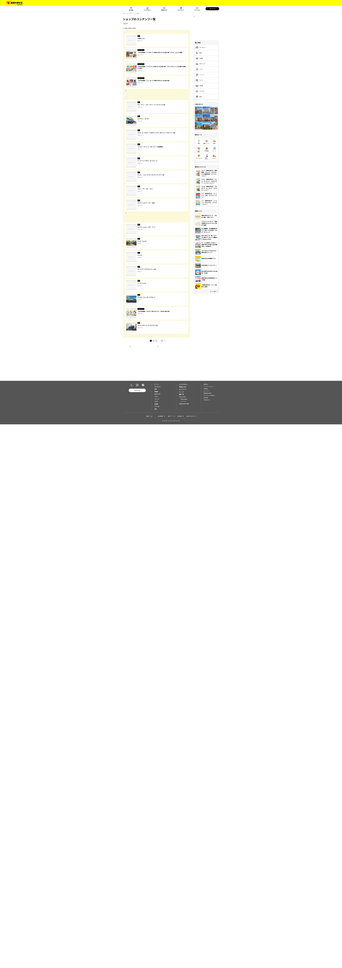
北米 (199, 53)
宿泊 (214, 143)
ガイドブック (181, 10)
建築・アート (206, 143)
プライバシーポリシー (209, 386)
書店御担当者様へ (208, 393)
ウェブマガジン (147, 10)
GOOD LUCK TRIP (184, 404)
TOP (124, 13)
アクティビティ (198, 158)
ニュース (181, 392)
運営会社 (206, 384)
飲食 (199, 143)
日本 (199, 96)
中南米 (199, 58)
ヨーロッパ (200, 47)
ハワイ (199, 69)
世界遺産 (207, 151)
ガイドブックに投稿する (209, 395)
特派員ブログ (164, 10)
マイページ (212, 9)
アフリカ (200, 91)
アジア (199, 80)
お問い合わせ (207, 400)
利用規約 (206, 389)
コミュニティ (197, 10)
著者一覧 (181, 394)
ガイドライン (207, 391)
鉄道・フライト (207, 158)
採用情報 (206, 398)
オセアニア (200, 63)
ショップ (214, 158)
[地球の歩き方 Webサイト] (14, 3)
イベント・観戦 (198, 151)
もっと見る (213, 291)
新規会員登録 (184, 399)
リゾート (200, 74)
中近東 (199, 85)
